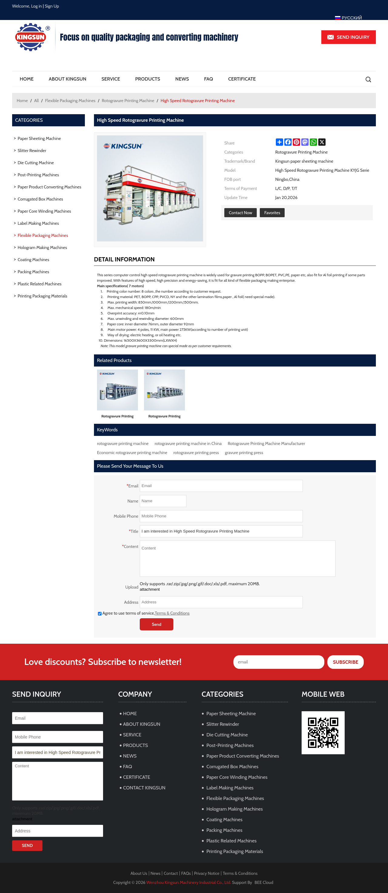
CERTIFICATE (242, 79)
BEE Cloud (264, 882)
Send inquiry (353, 37)
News (156, 873)
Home (22, 100)
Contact (171, 873)
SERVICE (111, 79)
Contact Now (240, 212)
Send (156, 624)
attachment (150, 589)
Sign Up (52, 6)
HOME (27, 79)
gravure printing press (244, 452)
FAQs (186, 873)
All (36, 100)
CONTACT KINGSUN (144, 788)
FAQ (208, 79)
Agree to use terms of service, (143, 613)
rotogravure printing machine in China (188, 443)
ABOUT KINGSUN (67, 79)
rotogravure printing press (196, 452)
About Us (138, 873)
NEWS (182, 79)
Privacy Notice (206, 873)
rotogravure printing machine (123, 443)
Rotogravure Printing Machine (128, 100)
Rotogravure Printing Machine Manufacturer (266, 443)
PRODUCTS (147, 79)
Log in (36, 6)
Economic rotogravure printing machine (132, 452)
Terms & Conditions (172, 613)
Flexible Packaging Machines (70, 100)
